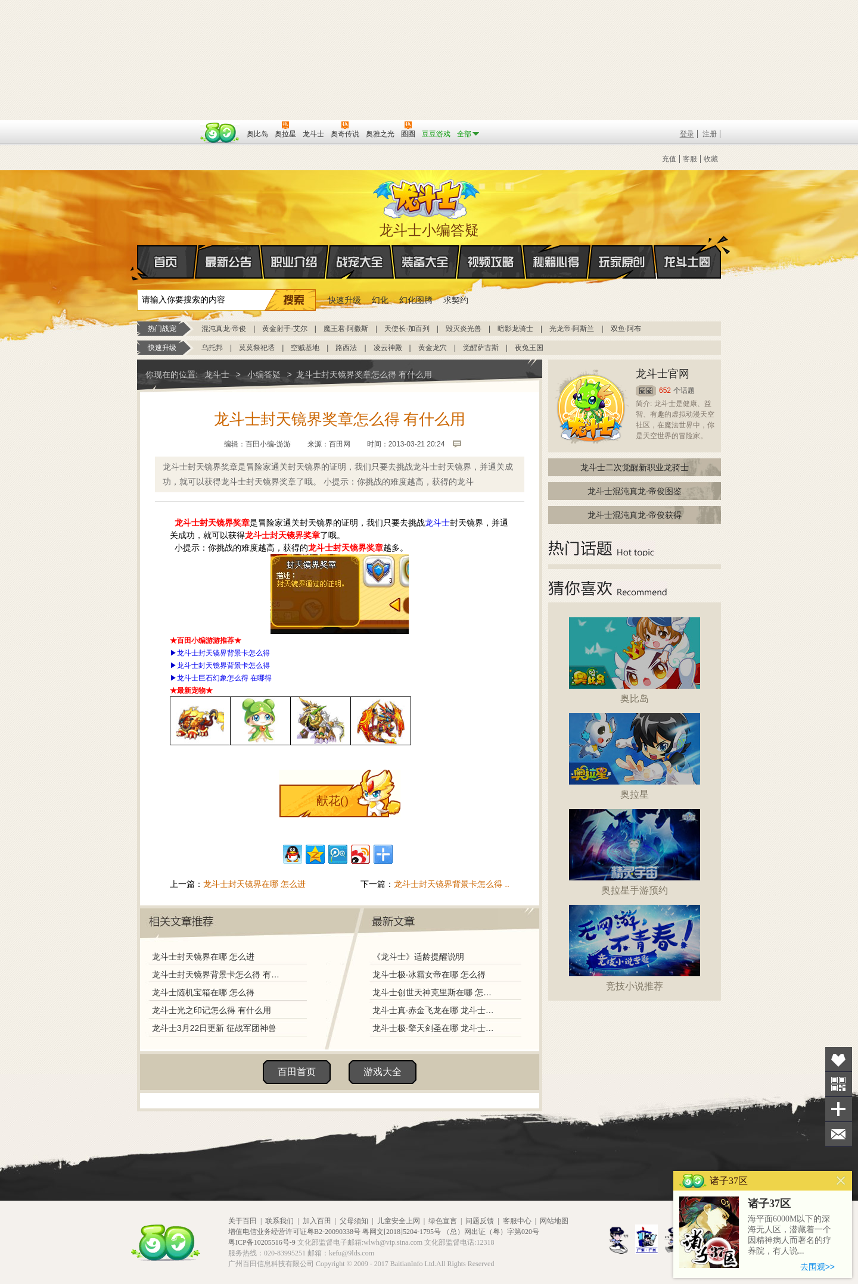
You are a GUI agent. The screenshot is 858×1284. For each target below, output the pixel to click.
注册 (709, 134)
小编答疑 (264, 374)
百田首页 (297, 1072)
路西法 (346, 347)
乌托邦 (212, 347)
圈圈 (646, 390)
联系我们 (279, 1221)
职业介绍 (294, 262)
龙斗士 (427, 196)
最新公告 (229, 262)
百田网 (220, 132)
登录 (687, 134)
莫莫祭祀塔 (257, 347)
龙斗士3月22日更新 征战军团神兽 (214, 1028)
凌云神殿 (388, 347)
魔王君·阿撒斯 (346, 328)
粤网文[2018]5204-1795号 (401, 1231)
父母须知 (354, 1221)
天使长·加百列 (406, 328)
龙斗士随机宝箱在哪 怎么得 (203, 992)
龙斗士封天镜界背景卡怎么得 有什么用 (218, 974)
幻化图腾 (416, 300)
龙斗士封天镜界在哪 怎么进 (254, 884)
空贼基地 (305, 347)
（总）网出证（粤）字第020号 (491, 1231)
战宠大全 (360, 262)
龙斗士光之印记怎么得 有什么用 (211, 1010)
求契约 (455, 300)
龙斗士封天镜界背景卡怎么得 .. (451, 884)
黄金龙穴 (432, 347)
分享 (838, 1109)
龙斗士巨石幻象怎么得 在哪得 (224, 678)
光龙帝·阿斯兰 (571, 328)
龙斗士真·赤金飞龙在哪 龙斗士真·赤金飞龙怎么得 (434, 1010)
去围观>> (817, 1266)
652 (665, 390)
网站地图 (554, 1221)
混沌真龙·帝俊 (223, 328)
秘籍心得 (556, 262)
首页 (138, 262)
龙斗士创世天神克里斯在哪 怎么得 (434, 992)
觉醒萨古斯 (481, 347)
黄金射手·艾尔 (284, 328)
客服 (690, 159)
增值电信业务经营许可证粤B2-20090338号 (294, 1231)
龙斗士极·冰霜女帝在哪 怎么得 (429, 974)
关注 (838, 1084)
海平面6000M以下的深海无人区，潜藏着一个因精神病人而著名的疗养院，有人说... (789, 1234)
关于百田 (242, 1221)
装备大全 (425, 262)
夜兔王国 (529, 347)
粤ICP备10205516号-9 (262, 1242)
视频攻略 (491, 262)
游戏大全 (382, 1072)
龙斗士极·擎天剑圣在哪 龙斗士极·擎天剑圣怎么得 (434, 1028)
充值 (669, 159)
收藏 (711, 159)
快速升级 (344, 300)
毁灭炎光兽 (463, 328)
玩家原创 (622, 262)
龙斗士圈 (687, 250)
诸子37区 (769, 1204)
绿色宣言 (442, 1221)
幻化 (380, 300)
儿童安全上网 (398, 1221)
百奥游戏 (167, 125)
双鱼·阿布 (626, 328)
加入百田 (317, 1221)
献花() (332, 800)
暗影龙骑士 (515, 328)
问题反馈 (479, 1221)
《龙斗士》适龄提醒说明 (418, 956)
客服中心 (517, 1221)
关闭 (841, 1181)
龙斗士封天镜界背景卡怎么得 (223, 653)
